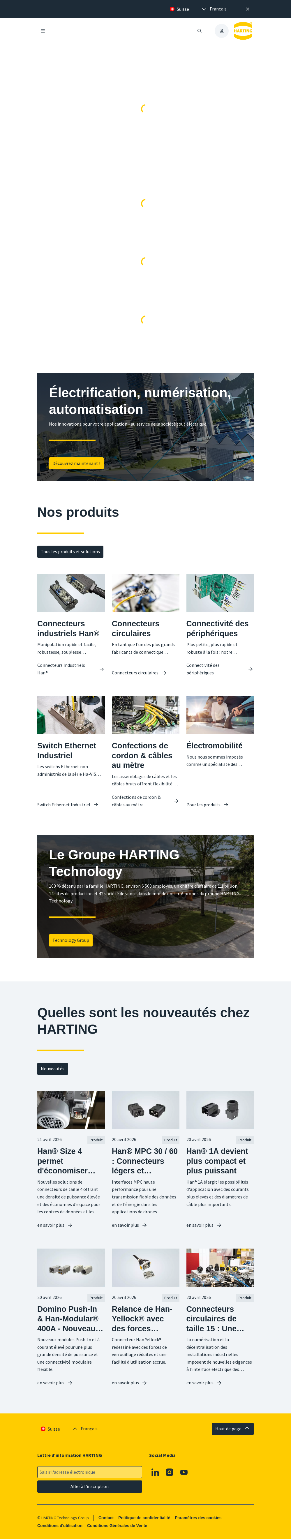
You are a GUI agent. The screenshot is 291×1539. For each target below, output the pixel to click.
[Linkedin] (155, 1472)
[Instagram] (169, 1472)
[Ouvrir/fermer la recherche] (199, 31)
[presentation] (213, 9)
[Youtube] (184, 1472)
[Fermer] (248, 9)
